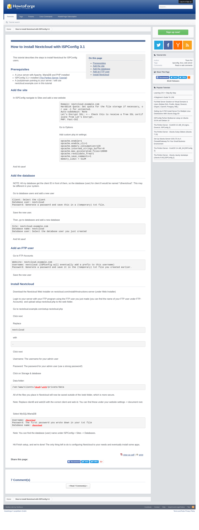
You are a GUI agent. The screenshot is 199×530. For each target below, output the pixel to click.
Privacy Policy (190, 511)
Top (188, 507)
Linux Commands (46, 17)
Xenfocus (19, 507)
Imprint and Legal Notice (176, 507)
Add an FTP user (101, 72)
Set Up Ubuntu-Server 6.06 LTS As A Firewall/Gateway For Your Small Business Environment (169, 141)
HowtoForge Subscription (67, 17)
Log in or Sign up (185, 1)
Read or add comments (183, 65)
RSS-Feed (193, 507)
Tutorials (10, 17)
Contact (156, 507)
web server (188, 63)
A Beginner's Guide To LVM (164, 97)
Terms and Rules (179, 511)
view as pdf (128, 455)
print (141, 455)
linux (181, 63)
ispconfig (175, 63)
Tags (21, 17)
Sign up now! (173, 32)
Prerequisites (99, 63)
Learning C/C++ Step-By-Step (165, 93)
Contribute (148, 507)
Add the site (99, 66)
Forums (31, 17)
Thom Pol (188, 60)
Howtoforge (15, 511)
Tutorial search (14, 22)
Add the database (101, 69)
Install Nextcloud (101, 74)
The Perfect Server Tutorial (53, 78)
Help (163, 507)
